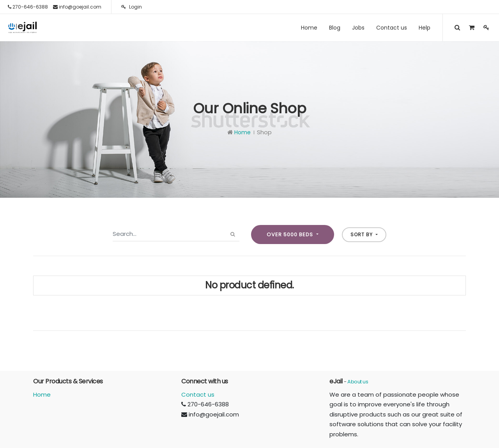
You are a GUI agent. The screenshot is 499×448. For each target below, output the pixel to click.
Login (131, 7)
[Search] (232, 234)
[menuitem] (309, 27)
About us (357, 381)
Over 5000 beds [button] (291, 234)
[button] (364, 234)
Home (242, 132)
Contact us (197, 394)
